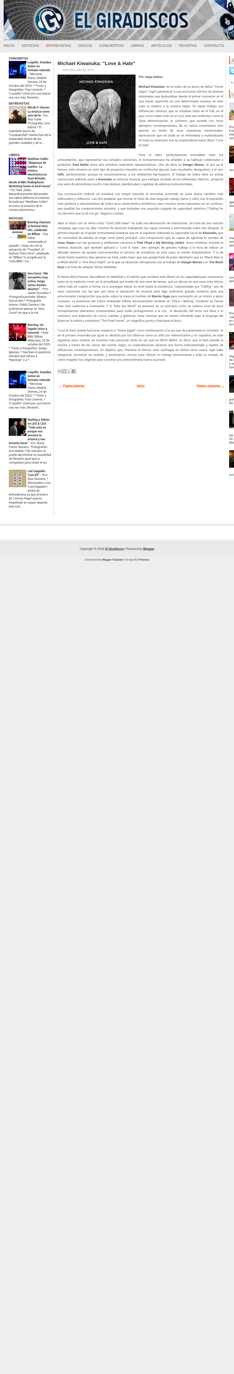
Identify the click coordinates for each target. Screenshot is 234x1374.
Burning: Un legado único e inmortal (37, 328)
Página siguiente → (210, 386)
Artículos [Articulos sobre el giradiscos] (161, 45)
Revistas (188, 45)
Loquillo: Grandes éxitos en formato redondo (39, 66)
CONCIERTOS (18, 58)
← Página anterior (72, 386)
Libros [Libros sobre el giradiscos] (137, 45)
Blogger (149, 549)
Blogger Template (113, 559)
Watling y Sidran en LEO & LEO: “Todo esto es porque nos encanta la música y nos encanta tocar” (29, 431)
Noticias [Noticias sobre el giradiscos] (30, 45)
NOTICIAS (16, 218)
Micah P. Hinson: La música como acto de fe (39, 111)
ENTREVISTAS (19, 103)
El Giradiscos (114, 549)
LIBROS (14, 155)
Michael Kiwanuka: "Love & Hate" (96, 63)
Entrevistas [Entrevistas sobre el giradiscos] (58, 45)
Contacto (214, 45)
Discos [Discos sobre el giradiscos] (85, 45)
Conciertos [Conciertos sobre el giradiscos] (111, 45)
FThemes (143, 559)
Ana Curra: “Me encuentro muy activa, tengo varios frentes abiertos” (38, 281)
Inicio (9, 45)
